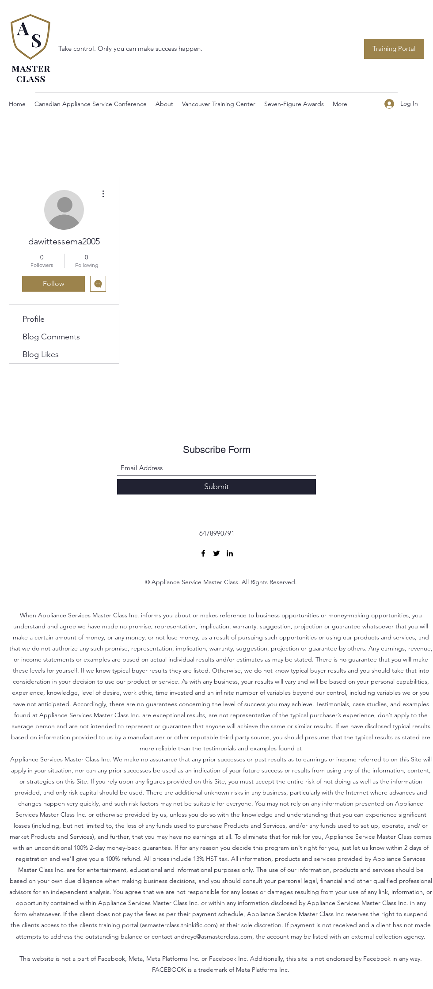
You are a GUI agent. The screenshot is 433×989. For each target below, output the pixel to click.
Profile (34, 319)
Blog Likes (41, 354)
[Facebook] (203, 553)
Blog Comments (51, 337)
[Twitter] (216, 553)
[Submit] (216, 486)
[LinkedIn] (229, 553)
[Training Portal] (394, 49)
